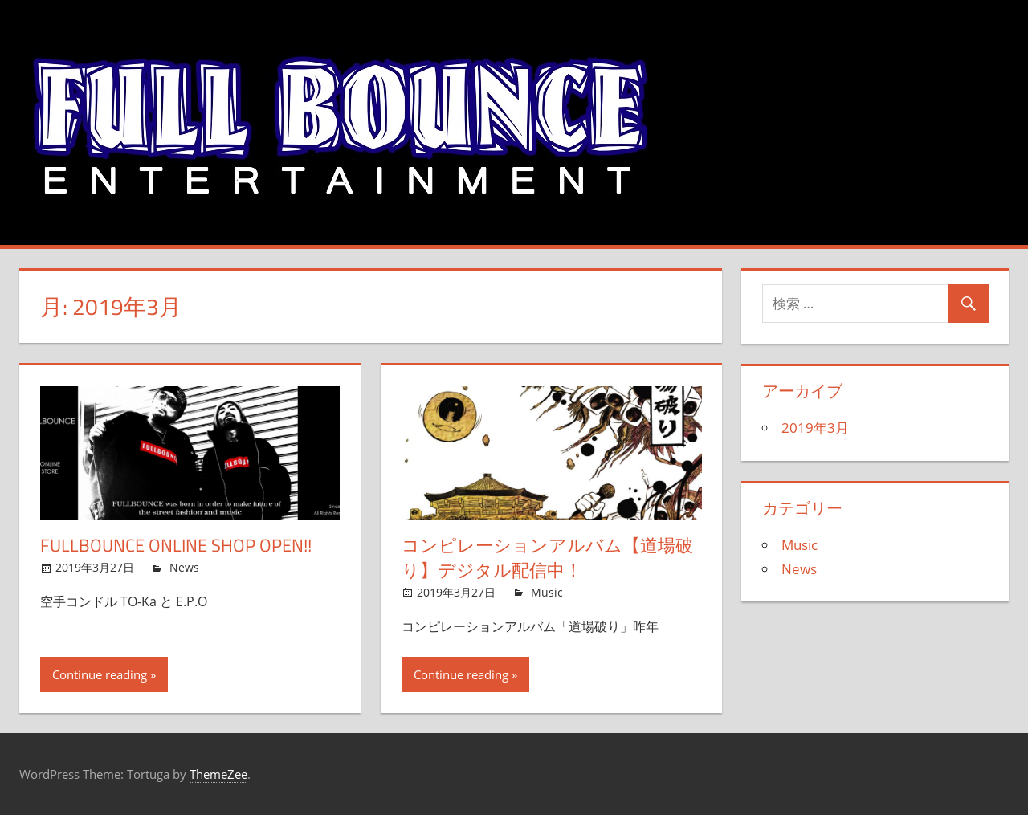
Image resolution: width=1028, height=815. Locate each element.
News (184, 567)
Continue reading (99, 674)
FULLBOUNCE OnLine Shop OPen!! (176, 545)
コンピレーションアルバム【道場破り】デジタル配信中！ (547, 558)
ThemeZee (218, 774)
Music (547, 592)
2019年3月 (815, 427)
